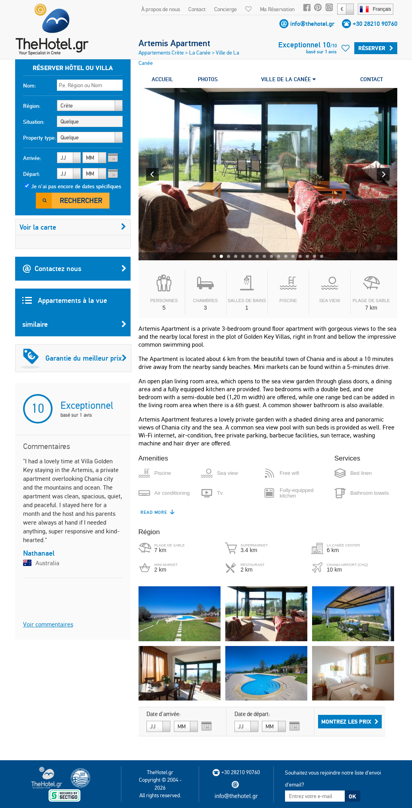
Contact (196, 9)
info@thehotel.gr (312, 24)
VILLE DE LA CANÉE (288, 79)
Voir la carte (73, 227)
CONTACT (371, 79)
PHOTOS (208, 79)
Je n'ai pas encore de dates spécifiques (76, 186)
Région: (32, 105)
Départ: (31, 174)
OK (352, 796)
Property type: (39, 137)
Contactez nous (74, 269)
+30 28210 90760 (375, 24)
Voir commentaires (48, 624)
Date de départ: (252, 714)
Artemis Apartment (174, 43)
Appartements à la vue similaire (74, 316)
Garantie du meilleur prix (74, 358)
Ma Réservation (277, 9)
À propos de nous (160, 9)
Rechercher (81, 200)
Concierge (225, 9)
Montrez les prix (350, 721)
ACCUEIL (162, 79)
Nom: (29, 85)
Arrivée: (32, 158)
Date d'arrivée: (163, 714)
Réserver (375, 48)
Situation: (34, 121)
